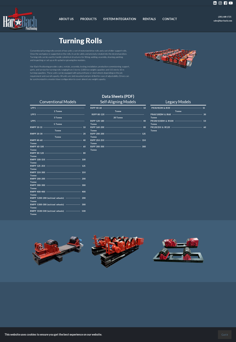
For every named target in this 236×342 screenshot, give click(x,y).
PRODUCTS (88, 19)
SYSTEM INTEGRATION (119, 19)
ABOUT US (66, 19)
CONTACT (169, 19)
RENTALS (149, 19)
